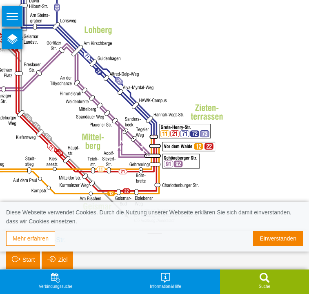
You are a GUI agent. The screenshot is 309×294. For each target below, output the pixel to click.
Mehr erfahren (31, 238)
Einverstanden (278, 238)
